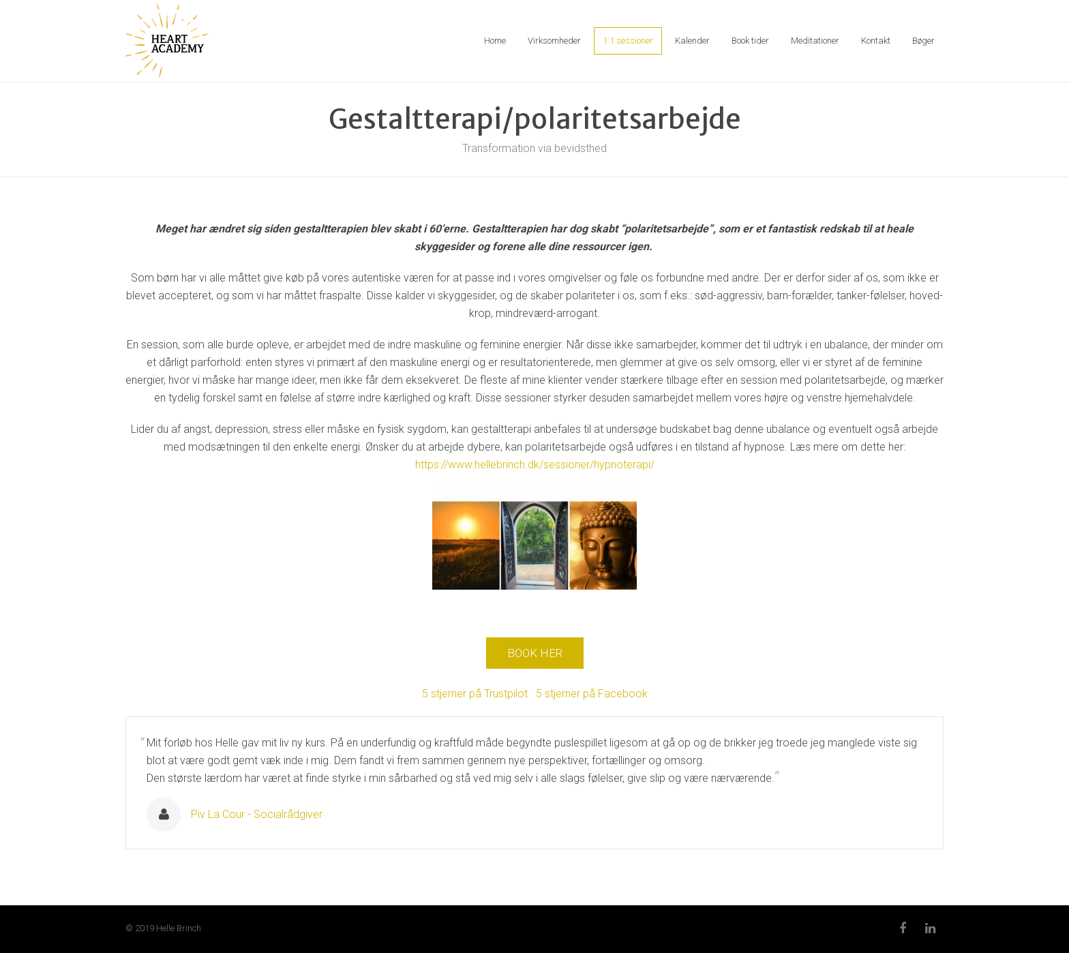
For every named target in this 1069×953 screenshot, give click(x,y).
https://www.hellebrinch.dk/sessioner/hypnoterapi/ (534, 464)
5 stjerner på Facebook (592, 693)
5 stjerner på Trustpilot (476, 693)
